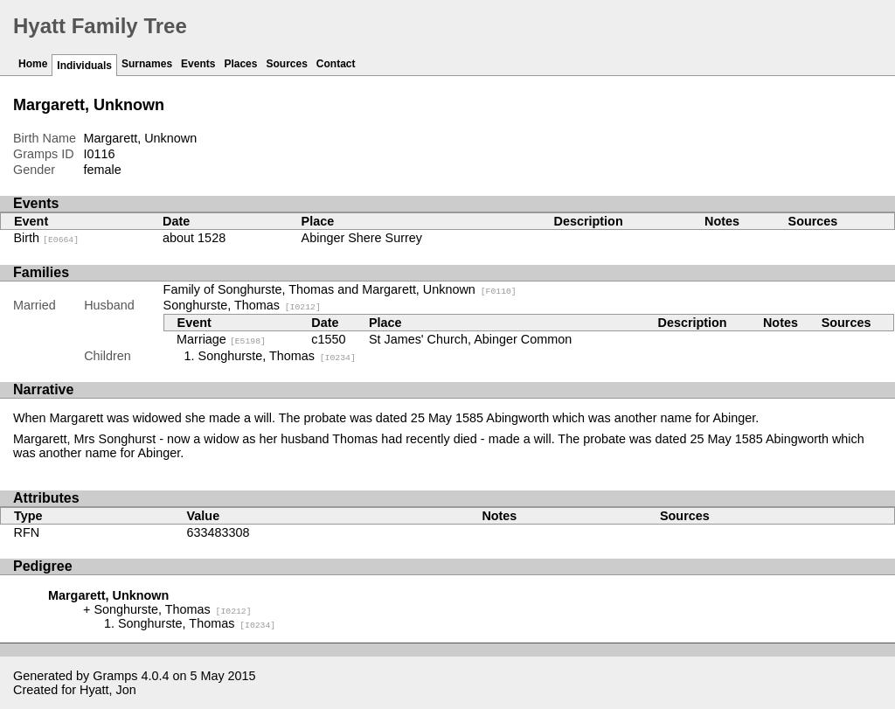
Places (240, 64)
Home (32, 64)
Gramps (115, 676)
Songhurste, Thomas (242, 305)
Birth (47, 238)
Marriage (221, 339)
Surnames (146, 64)
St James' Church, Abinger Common (470, 339)
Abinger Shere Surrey (362, 238)
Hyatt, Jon (108, 690)
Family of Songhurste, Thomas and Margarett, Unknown (340, 289)
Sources (286, 64)
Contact (336, 64)
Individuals (84, 65)
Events (198, 64)
